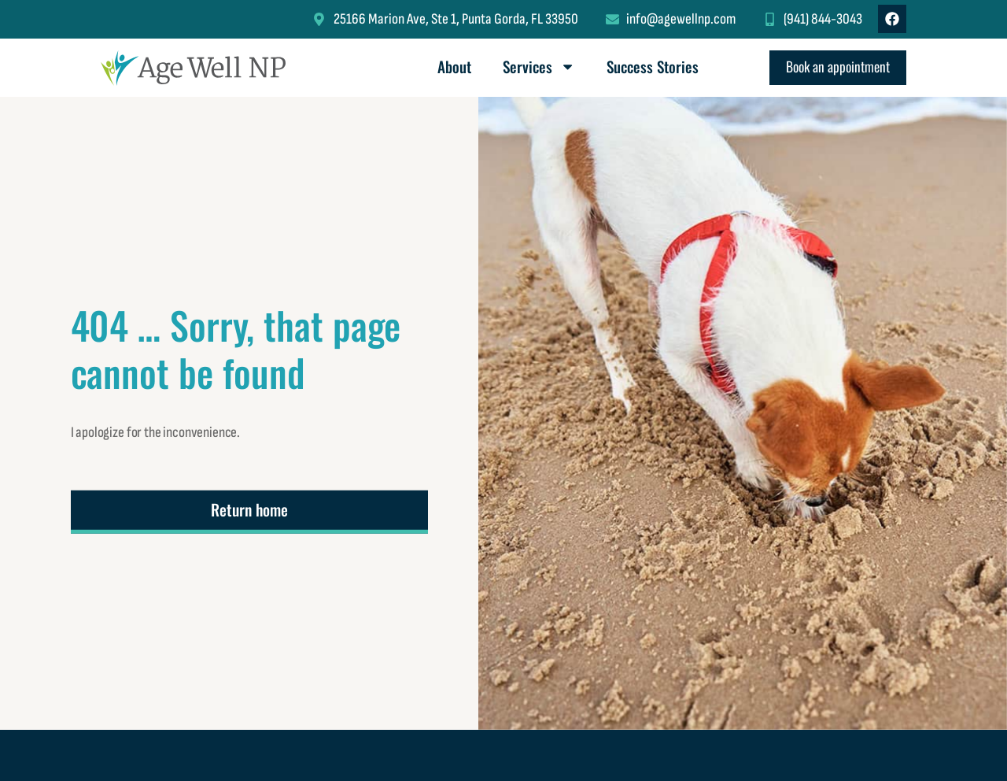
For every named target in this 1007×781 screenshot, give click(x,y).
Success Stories (653, 67)
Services (539, 67)
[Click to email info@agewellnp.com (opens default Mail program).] (671, 19)
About (454, 67)
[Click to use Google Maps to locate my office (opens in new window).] (444, 19)
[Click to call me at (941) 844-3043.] (812, 19)
